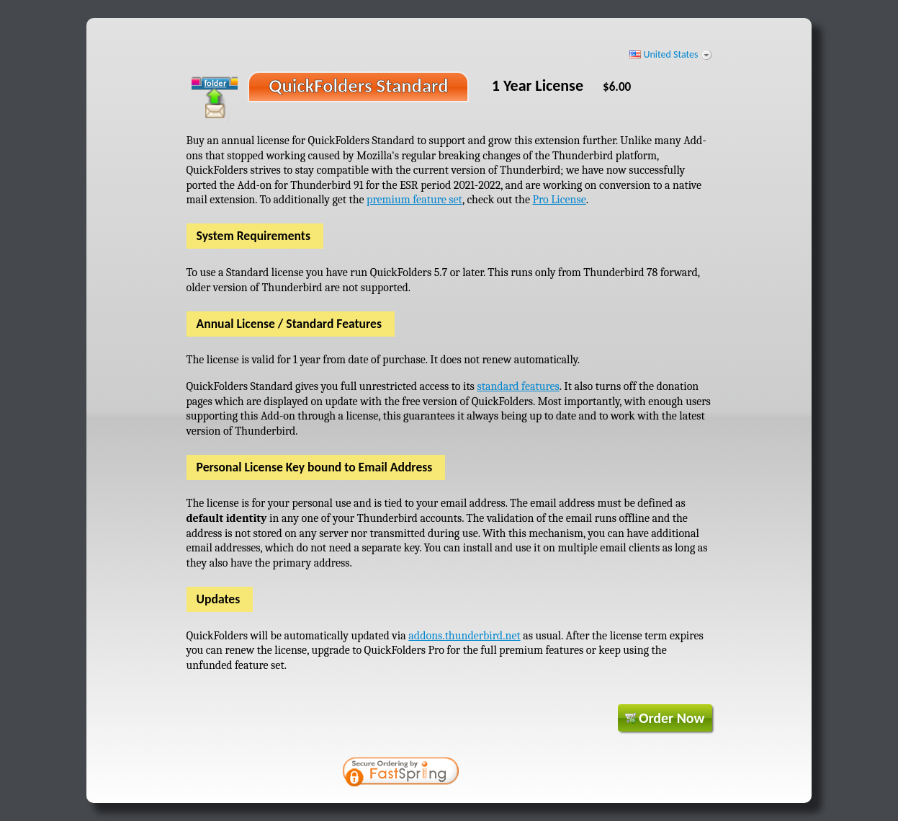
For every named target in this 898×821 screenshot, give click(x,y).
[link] (518, 773)
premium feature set (414, 199)
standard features (518, 386)
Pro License (558, 199)
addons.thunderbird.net (464, 635)
